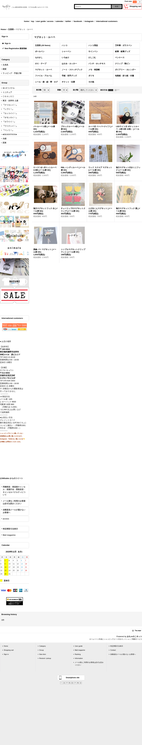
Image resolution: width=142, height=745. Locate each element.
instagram (88, 21)
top (32, 21)
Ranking (78, 654)
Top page (138, 630)
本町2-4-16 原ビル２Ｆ (10, 354)
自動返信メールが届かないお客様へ (14, 511)
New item (42, 654)
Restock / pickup (45, 658)
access (50, 21)
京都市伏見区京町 (7, 375)
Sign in (8, 43)
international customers (106, 21)
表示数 (39, 90)
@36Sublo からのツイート (11, 478)
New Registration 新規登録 (16, 48)
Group (41, 650)
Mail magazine (9, 535)
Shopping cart (9, 650)
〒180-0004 (5, 349)
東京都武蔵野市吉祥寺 (9, 352)
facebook (78, 21)
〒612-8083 (5, 373)
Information (79, 658)
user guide (41, 21)
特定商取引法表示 (10, 529)
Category (42, 646)
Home (6, 646)
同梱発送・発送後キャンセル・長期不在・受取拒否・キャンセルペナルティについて (14, 491)
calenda (59, 21)
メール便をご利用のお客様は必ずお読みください (14, 502)
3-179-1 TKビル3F (8, 378)
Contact (113, 650)
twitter (68, 21)
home (26, 21)
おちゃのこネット (134, 636)
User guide (78, 646)
